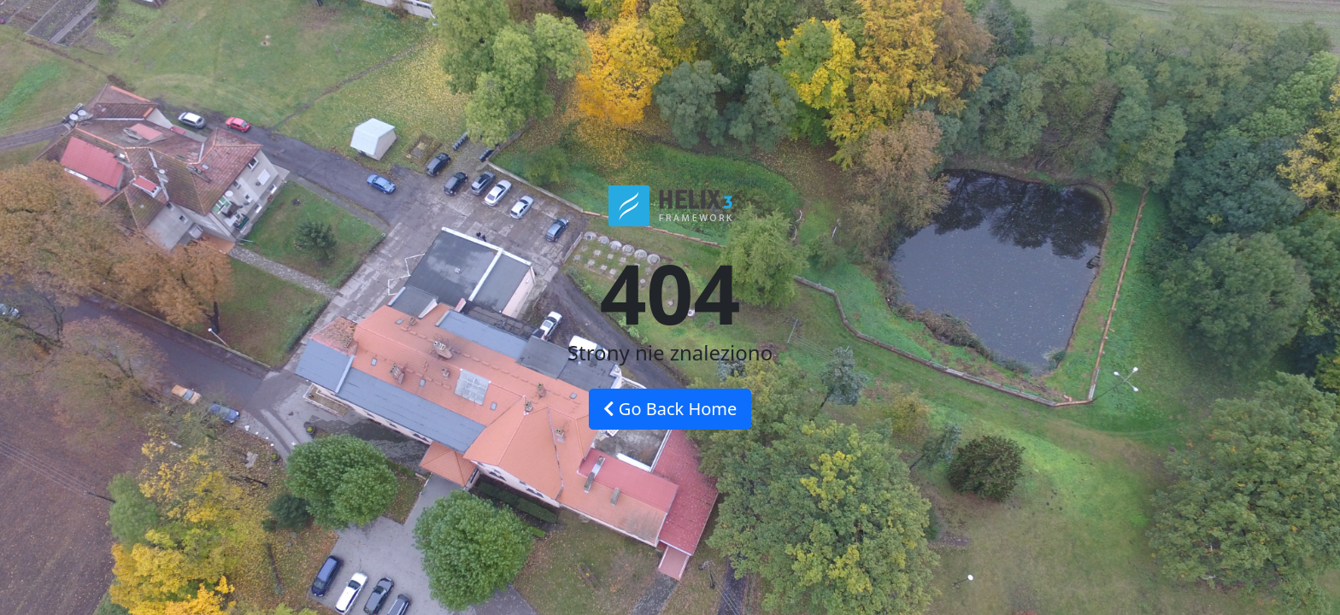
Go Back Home (670, 408)
